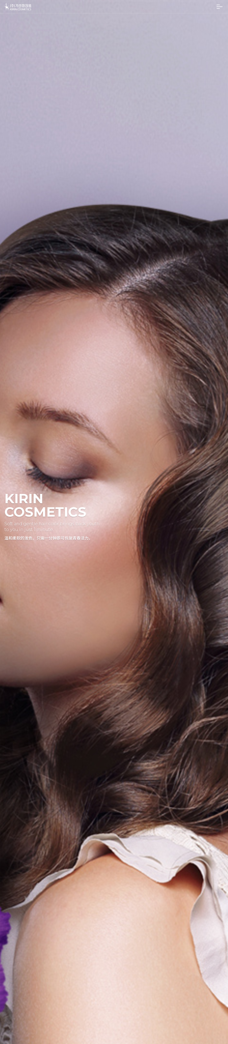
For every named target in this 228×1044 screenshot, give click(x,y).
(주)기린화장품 (17, 6)
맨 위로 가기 (216, 1032)
